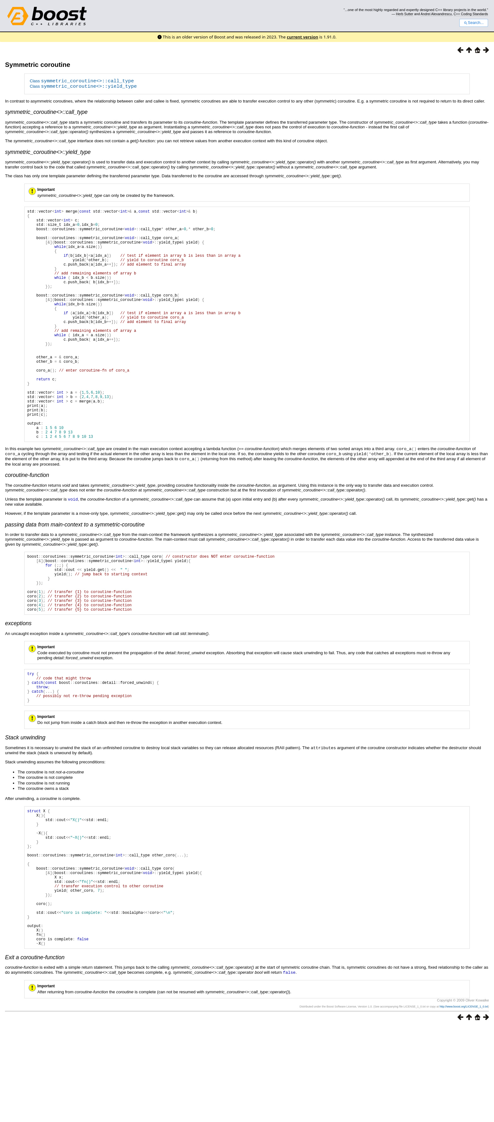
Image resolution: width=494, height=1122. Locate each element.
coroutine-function (27, 523)
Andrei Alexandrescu (436, 14)
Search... (474, 23)
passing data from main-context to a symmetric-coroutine (75, 572)
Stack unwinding (25, 804)
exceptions (18, 684)
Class (82, 81)
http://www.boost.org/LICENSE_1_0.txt (463, 1102)
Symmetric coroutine (37, 64)
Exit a (35, 1053)
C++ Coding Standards (471, 14)
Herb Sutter (404, 14)
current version (302, 37)
